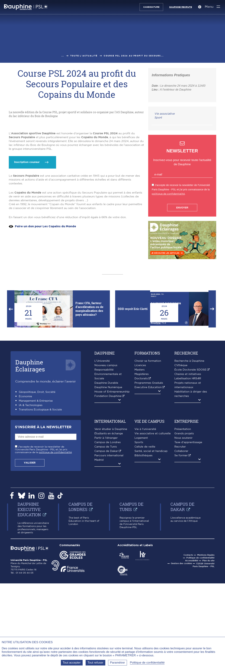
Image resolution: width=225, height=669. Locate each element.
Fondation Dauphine (107, 514)
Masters (139, 488)
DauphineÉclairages (30, 483)
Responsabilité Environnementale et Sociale (108, 492)
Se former (181, 573)
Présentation (182, 547)
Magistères (141, 492)
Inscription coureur (27, 307)
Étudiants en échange (108, 552)
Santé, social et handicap (151, 569)
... (62, 56)
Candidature (150, 7)
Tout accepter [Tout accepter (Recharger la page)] (72, 662)
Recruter (180, 565)
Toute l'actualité (83, 56)
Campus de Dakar (106, 569)
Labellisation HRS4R (187, 497)
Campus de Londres (107, 560)
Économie (25, 514)
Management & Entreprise (36, 519)
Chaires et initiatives (187, 492)
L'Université (102, 479)
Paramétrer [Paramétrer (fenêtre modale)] (117, 662)
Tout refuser (95, 662)
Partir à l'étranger (106, 556)
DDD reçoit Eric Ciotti (132, 427)
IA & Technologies (30, 523)
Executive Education (148, 505)
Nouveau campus (105, 483)
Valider (30, 581)
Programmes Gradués (148, 501)
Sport (158, 117)
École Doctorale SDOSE (190, 488)
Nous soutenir (183, 556)
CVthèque (180, 483)
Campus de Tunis (105, 565)
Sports (138, 560)
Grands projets (184, 552)
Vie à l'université (145, 547)
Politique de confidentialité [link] (147, 662)
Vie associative (164, 113)
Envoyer (182, 207)
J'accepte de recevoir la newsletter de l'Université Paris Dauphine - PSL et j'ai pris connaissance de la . (43, 568)
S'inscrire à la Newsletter (43, 545)
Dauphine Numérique (108, 505)
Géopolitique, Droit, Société (37, 510)
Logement (141, 556)
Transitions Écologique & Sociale (40, 528)
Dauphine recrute (179, 7)
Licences (140, 483)
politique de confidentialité (168, 193)
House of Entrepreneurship (112, 510)
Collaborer (181, 569)
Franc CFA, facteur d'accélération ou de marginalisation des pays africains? (89, 427)
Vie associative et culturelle (152, 552)
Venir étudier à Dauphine (110, 547)
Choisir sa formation (147, 479)
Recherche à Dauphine (189, 479)
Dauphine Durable (106, 501)
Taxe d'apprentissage (188, 560)
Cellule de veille (144, 565)
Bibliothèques (143, 573)
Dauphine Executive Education (29, 628)
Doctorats (141, 497)
